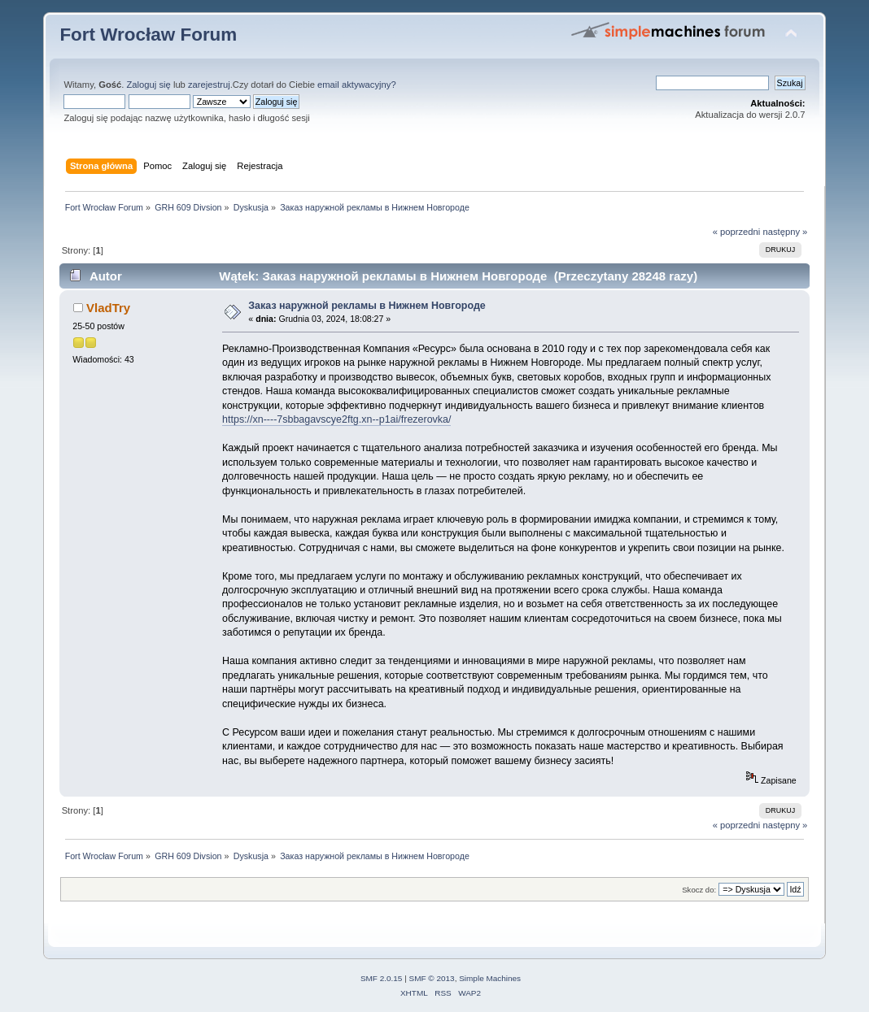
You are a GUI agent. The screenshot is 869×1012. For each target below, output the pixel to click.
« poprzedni (737, 232)
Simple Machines (490, 978)
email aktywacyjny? (356, 84)
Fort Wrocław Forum (148, 34)
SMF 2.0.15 (381, 978)
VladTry (108, 308)
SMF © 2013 (432, 978)
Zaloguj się (149, 84)
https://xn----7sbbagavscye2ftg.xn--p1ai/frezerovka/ (336, 419)
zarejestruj (209, 84)
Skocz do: (699, 889)
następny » (784, 232)
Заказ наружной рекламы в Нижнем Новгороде (366, 305)
